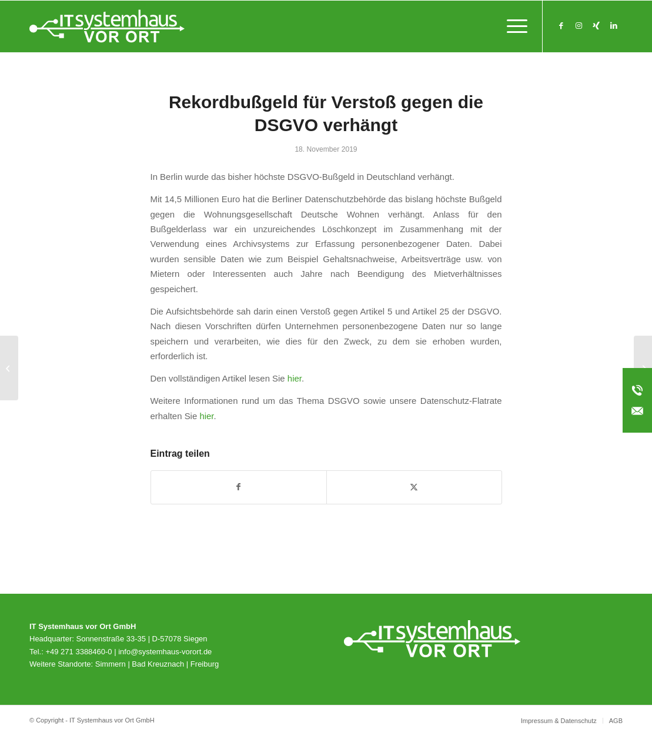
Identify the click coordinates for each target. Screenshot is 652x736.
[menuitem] (513, 26)
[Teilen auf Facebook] (238, 487)
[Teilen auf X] (414, 487)
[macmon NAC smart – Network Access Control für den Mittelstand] (9, 368)
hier (294, 378)
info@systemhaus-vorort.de (165, 651)
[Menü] (513, 26)
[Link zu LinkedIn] (614, 26)
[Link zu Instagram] (578, 26)
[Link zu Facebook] (561, 26)
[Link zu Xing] (596, 26)
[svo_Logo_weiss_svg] (107, 26)
